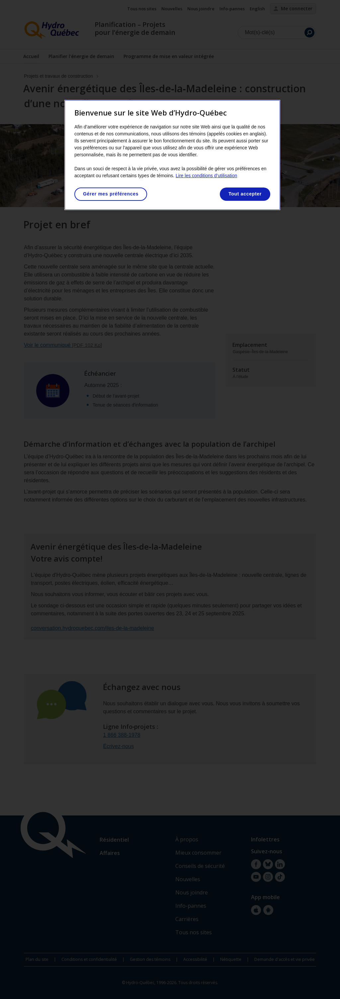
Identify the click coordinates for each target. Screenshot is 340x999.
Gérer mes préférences (110, 193)
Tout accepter (245, 193)
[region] (172, 155)
